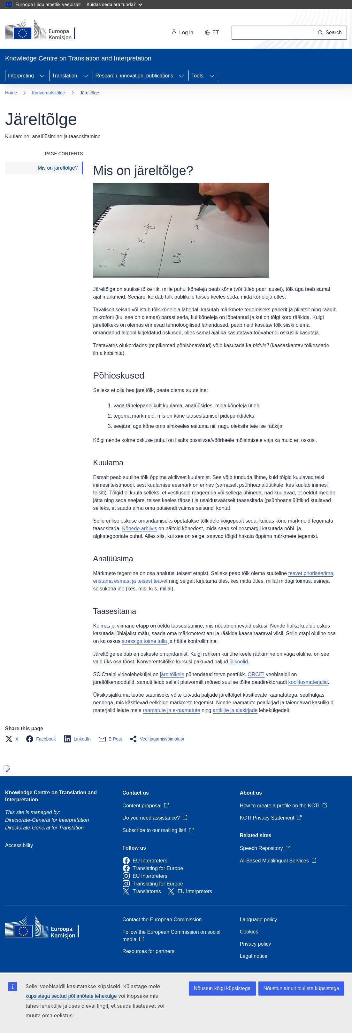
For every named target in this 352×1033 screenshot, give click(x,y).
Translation (64, 75)
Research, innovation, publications (134, 75)
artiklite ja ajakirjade (235, 710)
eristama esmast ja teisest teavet (130, 581)
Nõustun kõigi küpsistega (222, 988)
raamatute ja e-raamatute (171, 710)
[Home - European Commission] (49, 30)
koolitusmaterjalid (308, 682)
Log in (182, 32)
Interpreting (21, 75)
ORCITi (256, 674)
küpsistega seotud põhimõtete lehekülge (71, 996)
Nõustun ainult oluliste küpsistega (301, 988)
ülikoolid (238, 661)
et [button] (212, 32)
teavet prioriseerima (310, 573)
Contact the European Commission (162, 919)
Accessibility (19, 845)
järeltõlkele (172, 674)
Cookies (249, 931)
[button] (13, 739)
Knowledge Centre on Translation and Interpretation (51, 796)
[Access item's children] (42, 76)
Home (11, 92)
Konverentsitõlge (48, 92)
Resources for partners (148, 951)
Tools (197, 75)
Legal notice (253, 956)
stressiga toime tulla (144, 641)
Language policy (258, 919)
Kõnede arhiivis (139, 528)
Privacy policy (255, 944)
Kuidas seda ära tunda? (114, 4)
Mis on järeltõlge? (58, 168)
